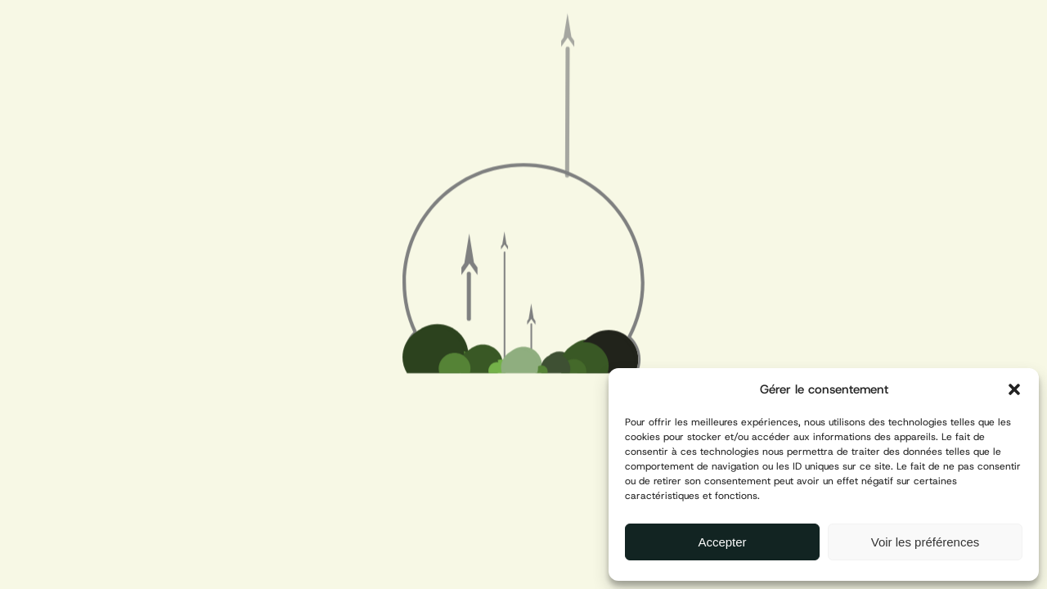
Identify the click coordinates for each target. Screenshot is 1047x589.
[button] (1014, 389)
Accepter (722, 542)
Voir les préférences (925, 542)
